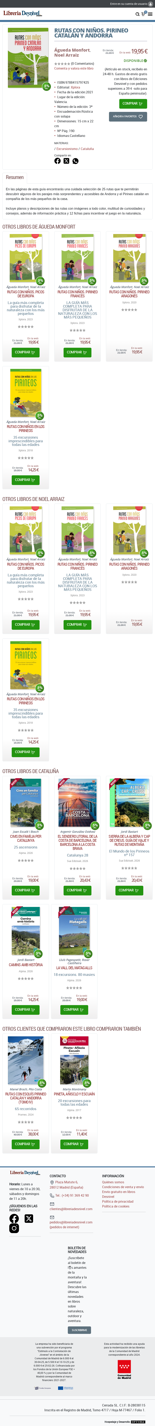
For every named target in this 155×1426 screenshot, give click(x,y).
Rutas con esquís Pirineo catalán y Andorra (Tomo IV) (25, 1098)
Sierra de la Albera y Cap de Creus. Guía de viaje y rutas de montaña (129, 840)
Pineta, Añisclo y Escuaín (74, 1094)
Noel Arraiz (66, 55)
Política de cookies (115, 1206)
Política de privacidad (117, 1201)
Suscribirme (79, 1330)
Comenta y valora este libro (73, 68)
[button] (137, 13)
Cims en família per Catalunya (25, 838)
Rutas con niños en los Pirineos (25, 429)
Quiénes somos (113, 1182)
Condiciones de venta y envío (123, 1187)
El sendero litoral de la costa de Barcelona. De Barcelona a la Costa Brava (77, 842)
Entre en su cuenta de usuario (131, 4)
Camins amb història (26, 965)
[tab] (14, 178)
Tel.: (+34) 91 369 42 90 (69, 1195)
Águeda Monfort (72, 50)
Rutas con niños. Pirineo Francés (77, 294)
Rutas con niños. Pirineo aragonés (129, 294)
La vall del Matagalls (74, 968)
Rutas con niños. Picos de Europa (25, 294)
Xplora (75, 87)
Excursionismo (67, 149)
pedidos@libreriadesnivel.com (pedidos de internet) (71, 1222)
